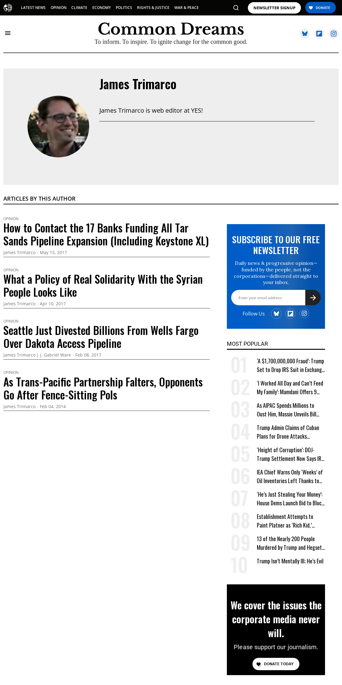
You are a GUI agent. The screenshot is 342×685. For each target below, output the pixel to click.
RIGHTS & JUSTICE (153, 7)
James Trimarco (138, 83)
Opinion (11, 219)
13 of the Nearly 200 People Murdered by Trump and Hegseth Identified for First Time (290, 543)
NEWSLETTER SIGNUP (274, 8)
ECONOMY (101, 7)
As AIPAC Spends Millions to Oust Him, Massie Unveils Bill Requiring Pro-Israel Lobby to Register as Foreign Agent (287, 409)
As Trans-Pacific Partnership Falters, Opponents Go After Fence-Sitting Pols (103, 388)
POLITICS (124, 7)
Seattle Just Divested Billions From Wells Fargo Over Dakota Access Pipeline (100, 336)
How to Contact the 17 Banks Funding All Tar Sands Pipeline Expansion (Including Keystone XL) (106, 234)
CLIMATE (79, 7)
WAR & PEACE (186, 7)
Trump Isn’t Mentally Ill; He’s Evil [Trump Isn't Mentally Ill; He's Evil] (290, 561)
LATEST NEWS (33, 7)
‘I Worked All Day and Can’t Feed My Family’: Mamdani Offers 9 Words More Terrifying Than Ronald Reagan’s (290, 387)
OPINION (58, 7)
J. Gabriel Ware (55, 355)
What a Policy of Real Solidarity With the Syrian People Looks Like (103, 285)
